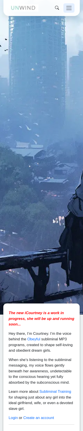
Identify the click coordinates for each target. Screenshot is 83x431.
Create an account (38, 411)
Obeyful (33, 333)
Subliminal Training (55, 385)
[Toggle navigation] (68, 8)
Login (13, 411)
